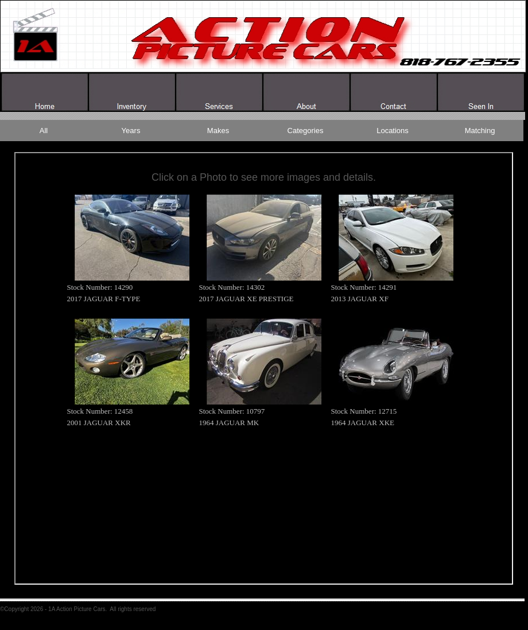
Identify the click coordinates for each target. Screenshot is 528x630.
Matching (480, 130)
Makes (218, 130)
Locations (392, 130)
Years (131, 130)
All (44, 130)
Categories (306, 130)
